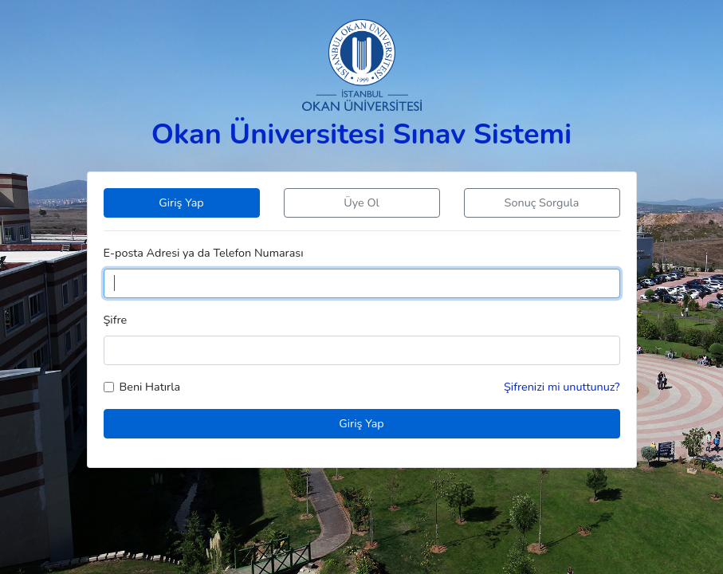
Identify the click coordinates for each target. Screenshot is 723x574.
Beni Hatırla (150, 387)
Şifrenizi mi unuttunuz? (562, 387)
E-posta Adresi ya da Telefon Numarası (204, 253)
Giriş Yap (181, 202)
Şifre (116, 320)
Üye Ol (361, 202)
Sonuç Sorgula (542, 202)
